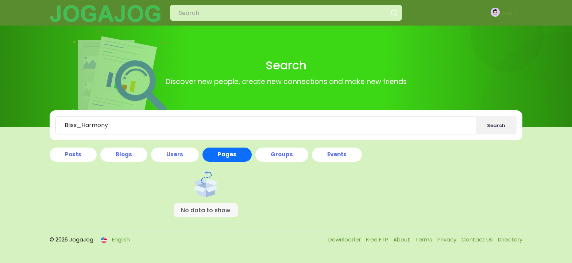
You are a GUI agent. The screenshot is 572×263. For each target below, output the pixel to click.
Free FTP (378, 239)
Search (496, 125)
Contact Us (477, 239)
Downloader (345, 239)
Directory (510, 239)
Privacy (447, 239)
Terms (424, 239)
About (402, 239)
